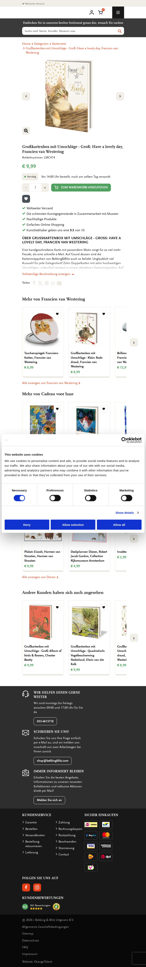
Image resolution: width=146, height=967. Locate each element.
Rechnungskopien (70, 829)
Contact (63, 854)
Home (26, 44)
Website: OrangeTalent (37, 961)
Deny (27, 524)
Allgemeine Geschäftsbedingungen (45, 927)
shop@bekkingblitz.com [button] (52, 760)
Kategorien (41, 44)
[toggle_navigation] (118, 12)
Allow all (119, 524)
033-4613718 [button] (45, 721)
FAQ (25, 947)
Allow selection (73, 524)
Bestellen (31, 829)
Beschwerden (67, 841)
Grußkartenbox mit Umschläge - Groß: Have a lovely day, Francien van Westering (72, 50)
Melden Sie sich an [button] (49, 800)
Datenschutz (30, 940)
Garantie (31, 822)
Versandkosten (35, 835)
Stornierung (66, 848)
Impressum (30, 954)
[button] (100, 12)
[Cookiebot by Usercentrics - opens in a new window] (124, 440)
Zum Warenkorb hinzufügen (81, 187)
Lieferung (31, 852)
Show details (125, 512)
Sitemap (27, 933)
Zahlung (64, 822)
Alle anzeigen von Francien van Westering (51, 383)
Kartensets (59, 44)
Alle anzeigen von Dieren (40, 577)
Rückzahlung (66, 835)
